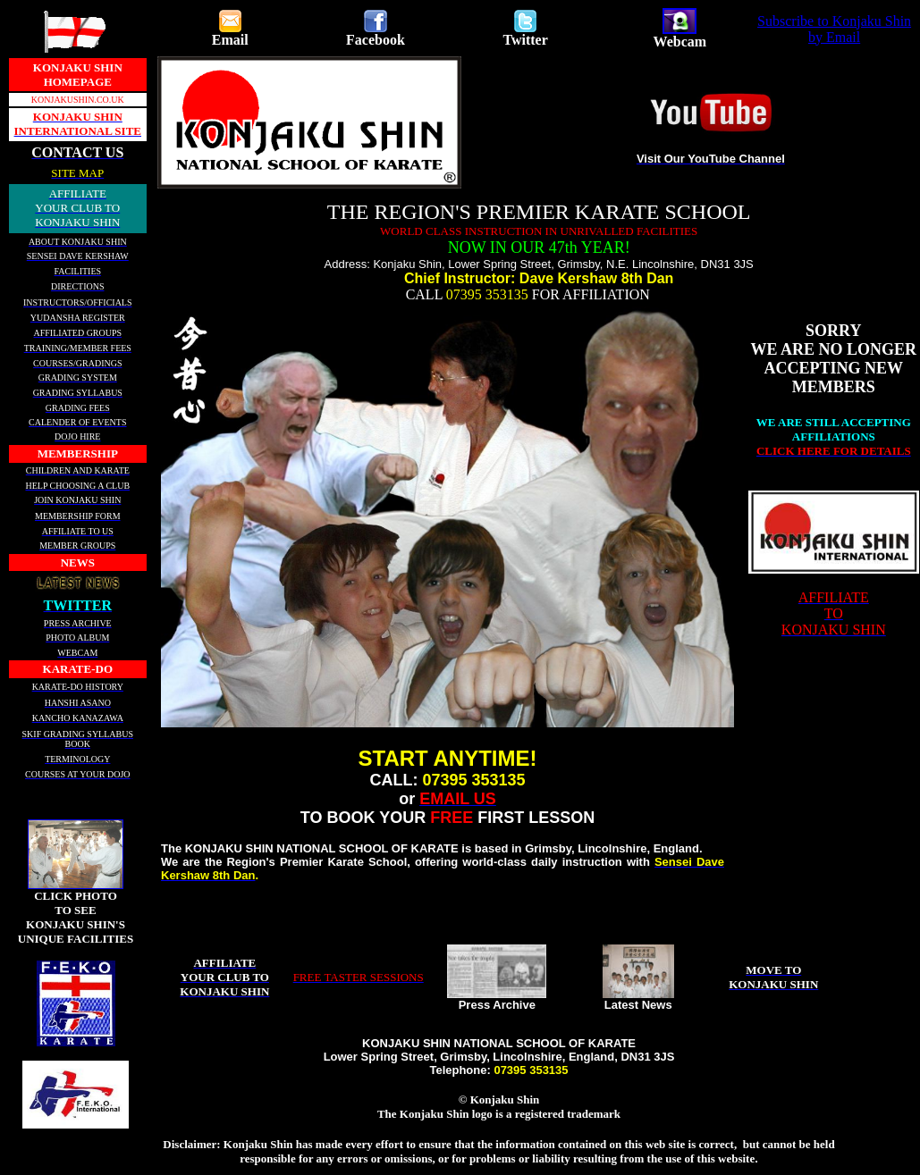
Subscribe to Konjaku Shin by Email (834, 29)
